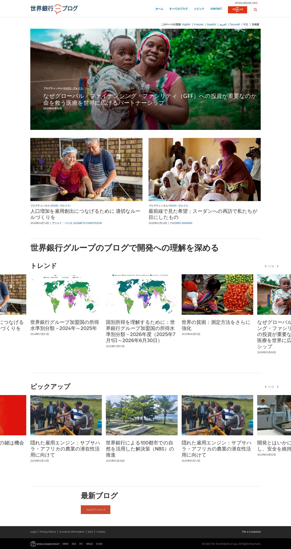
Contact (216, 9)
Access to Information (71, 531)
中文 (245, 24)
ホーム (159, 9)
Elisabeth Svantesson (88, 223)
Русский (235, 24)
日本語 (255, 24)
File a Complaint (251, 531)
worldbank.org (246, 3)
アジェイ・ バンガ (62, 223)
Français (198, 24)
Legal (33, 531)
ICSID (99, 544)
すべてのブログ (178, 9)
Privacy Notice (48, 531)
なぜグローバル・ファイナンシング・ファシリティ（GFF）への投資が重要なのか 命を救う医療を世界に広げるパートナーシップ (153, 99)
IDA (74, 544)
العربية (223, 24)
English (186, 24)
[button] (255, 9)
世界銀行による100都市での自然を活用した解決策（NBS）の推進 (140, 449)
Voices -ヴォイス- (73, 88)
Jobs (90, 531)
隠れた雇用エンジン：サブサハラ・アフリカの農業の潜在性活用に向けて (65, 449)
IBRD (66, 544)
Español (211, 24)
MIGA (89, 544)
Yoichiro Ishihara (181, 223)
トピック (199, 9)
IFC (81, 544)
